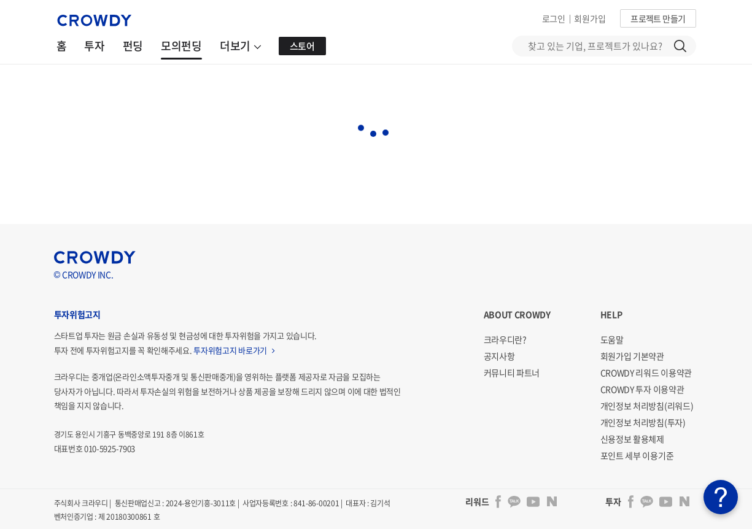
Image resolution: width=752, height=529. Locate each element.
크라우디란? (505, 339)
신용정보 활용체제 (632, 439)
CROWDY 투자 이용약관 (642, 389)
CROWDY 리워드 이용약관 (646, 372)
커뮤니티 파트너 (512, 372)
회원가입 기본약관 (632, 356)
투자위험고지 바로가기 (233, 350)
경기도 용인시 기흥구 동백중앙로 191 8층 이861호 (129, 434)
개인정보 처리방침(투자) (643, 422)
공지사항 (499, 356)
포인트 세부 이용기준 (637, 455)
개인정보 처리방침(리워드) (647, 406)
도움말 (612, 339)
